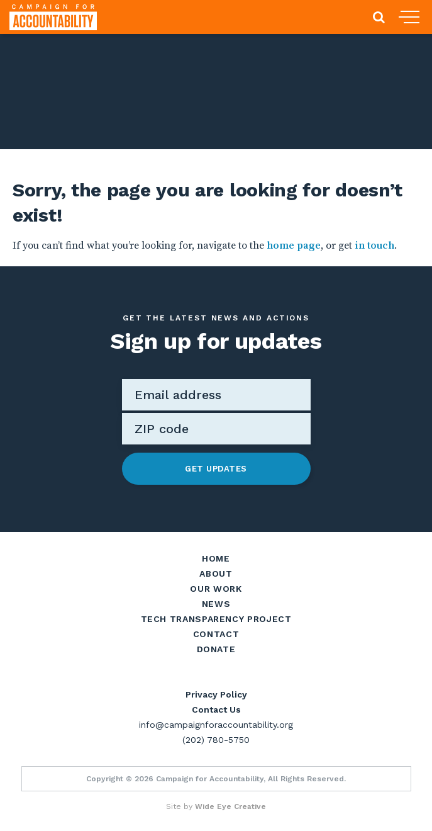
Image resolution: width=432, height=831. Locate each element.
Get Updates (216, 468)
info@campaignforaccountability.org (216, 725)
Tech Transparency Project (216, 619)
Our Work (215, 589)
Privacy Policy (216, 694)
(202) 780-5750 (216, 740)
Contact (216, 634)
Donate (216, 649)
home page (294, 245)
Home (216, 558)
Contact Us (216, 709)
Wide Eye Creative (230, 806)
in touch (374, 245)
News (216, 604)
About (215, 573)
